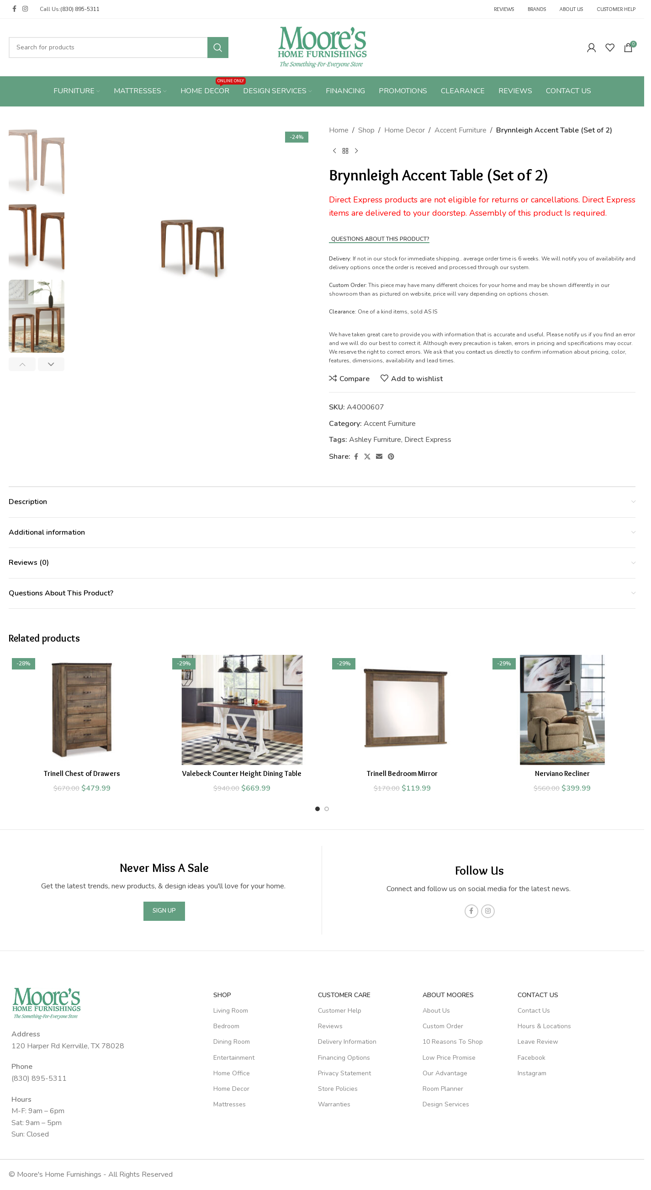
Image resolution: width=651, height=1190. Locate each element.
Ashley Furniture (375, 440)
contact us (479, 352)
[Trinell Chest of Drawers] (82, 710)
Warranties (334, 1104)
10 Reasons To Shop (453, 1041)
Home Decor (404, 130)
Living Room (230, 1010)
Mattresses (229, 1104)
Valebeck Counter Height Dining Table (242, 773)
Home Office (231, 1073)
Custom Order (443, 1026)
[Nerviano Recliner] (562, 710)
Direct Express (427, 440)
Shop (366, 130)
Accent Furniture (460, 130)
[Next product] (356, 151)
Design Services (446, 1104)
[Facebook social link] (14, 9)
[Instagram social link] (25, 9)
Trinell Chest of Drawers (82, 773)
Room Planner (443, 1088)
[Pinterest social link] (391, 457)
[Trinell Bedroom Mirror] (402, 710)
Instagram (532, 1073)
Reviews (330, 1026)
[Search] (118, 47)
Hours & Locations (544, 1026)
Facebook (531, 1057)
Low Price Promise (449, 1057)
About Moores (448, 995)
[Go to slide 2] (326, 809)
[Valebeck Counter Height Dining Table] (242, 710)
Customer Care (344, 995)
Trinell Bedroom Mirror (402, 773)
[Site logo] (322, 47)
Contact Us (538, 995)
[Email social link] (379, 457)
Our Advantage (445, 1073)
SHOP (222, 995)
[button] (22, 364)
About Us (436, 1010)
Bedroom (226, 1026)
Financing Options (344, 1057)
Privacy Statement (344, 1073)
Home (339, 130)
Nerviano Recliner (562, 773)
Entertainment (233, 1057)
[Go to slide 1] (317, 809)
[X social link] (367, 457)
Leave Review (538, 1041)
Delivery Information (347, 1041)
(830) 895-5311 (80, 9)
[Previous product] (334, 151)
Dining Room (231, 1041)
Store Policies (338, 1088)
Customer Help (339, 1010)
